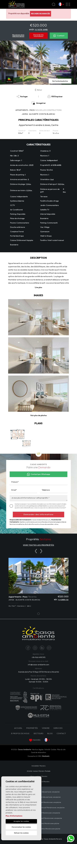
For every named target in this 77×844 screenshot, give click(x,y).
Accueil (18, 728)
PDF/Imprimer (55, 96)
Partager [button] (22, 96)
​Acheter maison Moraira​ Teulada (38, 771)
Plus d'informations (14, 816)
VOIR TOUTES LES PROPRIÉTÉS (38, 545)
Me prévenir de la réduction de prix (18, 35)
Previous (3, 63)
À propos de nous (20, 733)
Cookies (53, 749)
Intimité (47, 749)
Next (73, 63)
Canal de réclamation (38, 752)
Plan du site (61, 749)
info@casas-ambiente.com (38, 664)
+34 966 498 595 (38, 657)
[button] (38, 415)
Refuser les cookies (21, 833)
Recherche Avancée (40, 14)
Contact (58, 35)
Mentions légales (38, 749)
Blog (50, 733)
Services (58, 728)
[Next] (41, 551)
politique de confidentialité (38, 506)
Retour (38, 90)
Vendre (46, 728)
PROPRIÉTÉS (32, 728)
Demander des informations (38, 35)
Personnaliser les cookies (21, 827)
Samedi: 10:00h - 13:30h (38, 682)
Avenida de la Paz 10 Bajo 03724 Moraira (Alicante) (38, 672)
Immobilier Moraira (38, 766)
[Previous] (36, 551)
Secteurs (38, 733)
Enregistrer (38, 103)
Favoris (35, 740)
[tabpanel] (38, 584)
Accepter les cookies (21, 821)
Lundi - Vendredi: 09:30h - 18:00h (38, 679)
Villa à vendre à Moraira (38, 776)
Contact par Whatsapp (38, 474)
